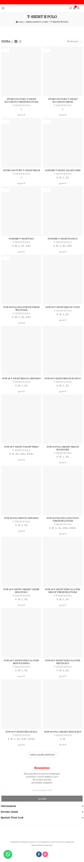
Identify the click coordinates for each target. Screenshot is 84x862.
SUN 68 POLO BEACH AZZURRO (21, 518)
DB (39, 845)
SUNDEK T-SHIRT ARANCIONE (62, 170)
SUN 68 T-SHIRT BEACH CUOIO (63, 307)
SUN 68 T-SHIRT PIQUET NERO (21, 447)
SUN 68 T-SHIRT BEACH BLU (21, 732)
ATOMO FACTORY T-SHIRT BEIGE (21, 170)
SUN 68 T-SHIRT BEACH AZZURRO (21, 378)
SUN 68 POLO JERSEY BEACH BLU (62, 732)
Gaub (50, 845)
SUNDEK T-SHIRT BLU (21, 238)
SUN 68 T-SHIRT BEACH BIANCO (63, 378)
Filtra (5, 41)
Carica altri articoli (42, 755)
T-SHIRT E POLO (21, 105)
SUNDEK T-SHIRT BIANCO (63, 238)
